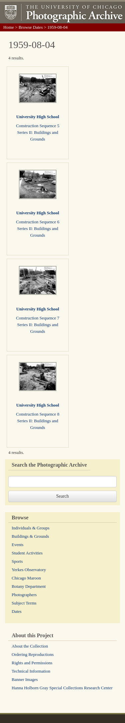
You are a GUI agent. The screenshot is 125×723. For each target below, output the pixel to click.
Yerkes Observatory (29, 569)
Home (8, 27)
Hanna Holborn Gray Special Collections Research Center (62, 687)
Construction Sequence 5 (37, 125)
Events (17, 544)
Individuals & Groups (30, 527)
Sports (17, 561)
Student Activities (27, 552)
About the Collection (30, 646)
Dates (17, 611)
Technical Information (31, 671)
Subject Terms (24, 603)
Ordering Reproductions (33, 654)
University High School (37, 116)
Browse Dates (31, 27)
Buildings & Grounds (30, 536)
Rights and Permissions (32, 662)
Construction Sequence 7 (37, 317)
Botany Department (29, 586)
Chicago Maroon (26, 577)
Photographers (24, 594)
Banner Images (25, 679)
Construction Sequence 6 (37, 221)
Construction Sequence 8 (37, 414)
